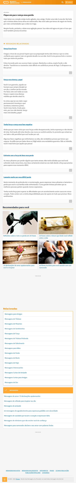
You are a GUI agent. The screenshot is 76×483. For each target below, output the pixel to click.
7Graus (18, 478)
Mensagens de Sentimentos (15, 328)
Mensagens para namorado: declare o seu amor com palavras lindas (28, 424)
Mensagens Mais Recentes (30, 470)
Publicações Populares (32, 472)
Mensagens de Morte (12, 357)
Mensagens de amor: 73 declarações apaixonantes (22, 395)
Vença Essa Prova (10, 48)
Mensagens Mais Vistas (13, 470)
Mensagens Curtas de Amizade (16, 372)
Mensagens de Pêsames (13, 323)
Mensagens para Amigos (13, 313)
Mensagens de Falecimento (14, 342)
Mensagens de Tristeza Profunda (16, 337)
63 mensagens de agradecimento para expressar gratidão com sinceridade (31, 410)
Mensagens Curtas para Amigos (16, 377)
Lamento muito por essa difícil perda (17, 177)
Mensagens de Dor (11, 381)
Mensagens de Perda (12, 352)
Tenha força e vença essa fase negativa (18, 124)
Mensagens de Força (12, 333)
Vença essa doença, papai (13, 79)
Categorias (45, 472)
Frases (52, 470)
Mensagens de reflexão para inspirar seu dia (20, 400)
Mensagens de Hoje (12, 362)
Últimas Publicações (62, 470)
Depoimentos (44, 470)
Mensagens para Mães (13, 347)
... (70, 73)
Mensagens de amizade (12, 405)
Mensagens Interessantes (14, 367)
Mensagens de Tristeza (13, 318)
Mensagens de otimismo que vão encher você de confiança (25, 420)
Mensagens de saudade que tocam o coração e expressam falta (27, 415)
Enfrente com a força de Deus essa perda (19, 155)
